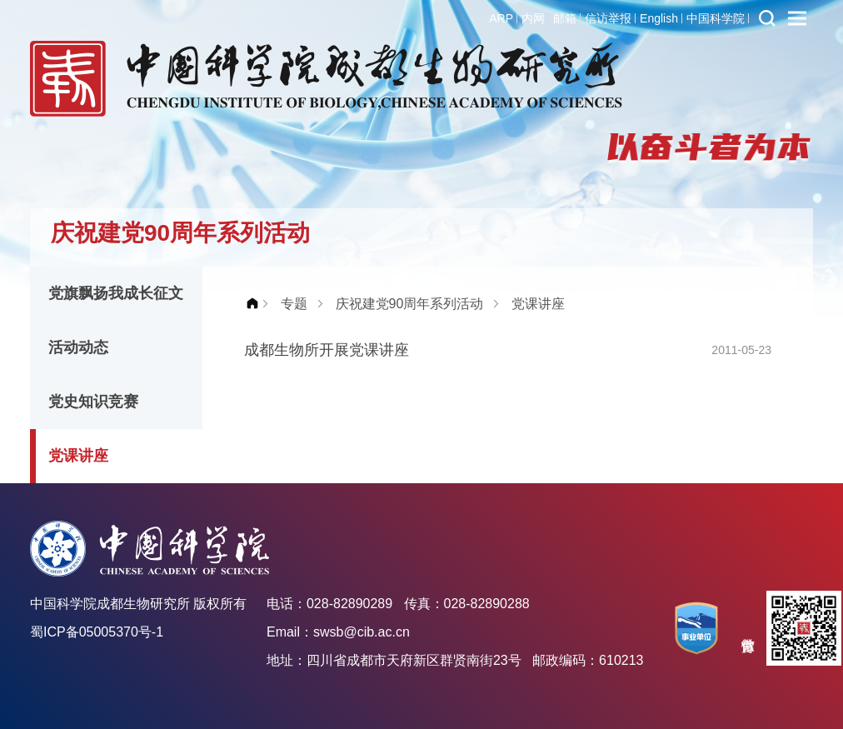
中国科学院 (715, 18)
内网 (533, 18)
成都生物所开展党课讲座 (326, 350)
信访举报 (608, 18)
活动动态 (78, 347)
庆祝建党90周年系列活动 (410, 304)
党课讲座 (78, 455)
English (659, 18)
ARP (501, 18)
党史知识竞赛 (93, 401)
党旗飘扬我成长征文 (115, 293)
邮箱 (564, 18)
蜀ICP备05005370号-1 (96, 632)
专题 (294, 304)
